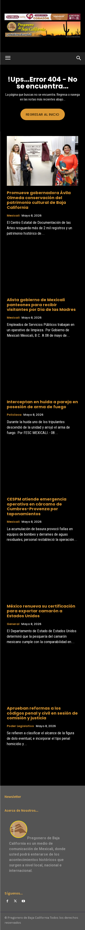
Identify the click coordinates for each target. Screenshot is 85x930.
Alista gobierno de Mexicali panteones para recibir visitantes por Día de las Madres (41, 304)
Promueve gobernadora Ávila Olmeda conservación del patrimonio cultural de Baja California (39, 200)
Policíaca (14, 415)
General (13, 624)
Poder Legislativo (20, 726)
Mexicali (13, 215)
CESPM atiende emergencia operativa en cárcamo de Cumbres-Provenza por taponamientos (36, 506)
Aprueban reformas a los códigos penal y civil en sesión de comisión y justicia (42, 713)
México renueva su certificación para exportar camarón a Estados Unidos (41, 611)
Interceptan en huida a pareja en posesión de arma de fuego (42, 404)
